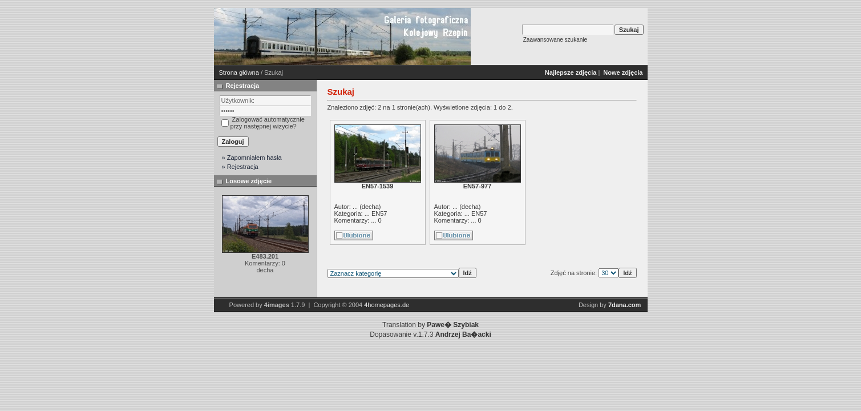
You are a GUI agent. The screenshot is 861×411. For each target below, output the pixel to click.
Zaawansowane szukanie (555, 40)
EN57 (379, 213)
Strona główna (239, 72)
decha (370, 206)
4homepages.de (386, 304)
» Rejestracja (240, 166)
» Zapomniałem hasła (252, 157)
